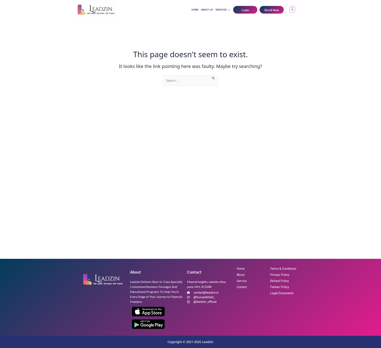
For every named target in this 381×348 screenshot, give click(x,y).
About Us (207, 9)
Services (223, 9)
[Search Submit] (213, 77)
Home (194, 9)
